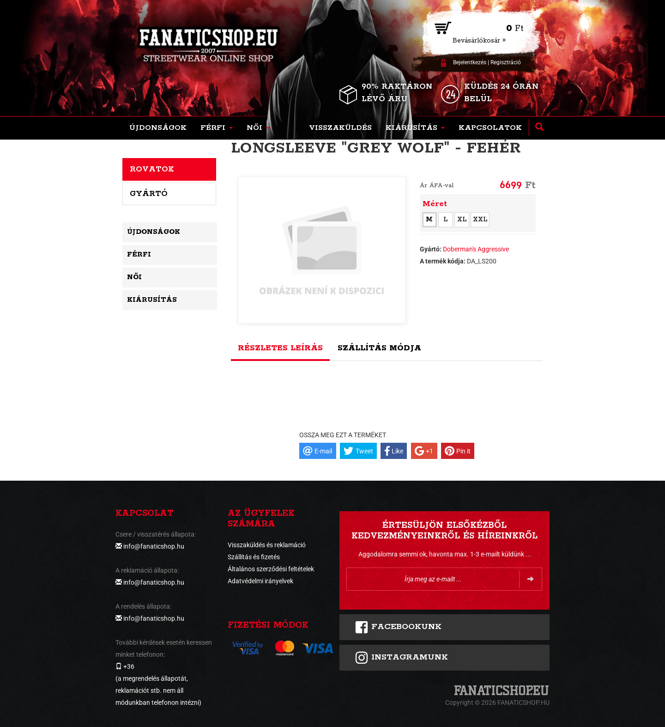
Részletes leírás (280, 348)
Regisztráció (505, 62)
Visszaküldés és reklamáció (267, 545)
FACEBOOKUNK (398, 627)
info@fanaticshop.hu (153, 546)
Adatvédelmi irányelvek (260, 581)
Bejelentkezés (469, 62)
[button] (216, 128)
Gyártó (149, 194)
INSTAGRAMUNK (401, 658)
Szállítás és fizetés (254, 557)
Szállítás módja (379, 348)
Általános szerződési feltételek (271, 569)
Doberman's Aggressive (476, 249)
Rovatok (152, 169)
